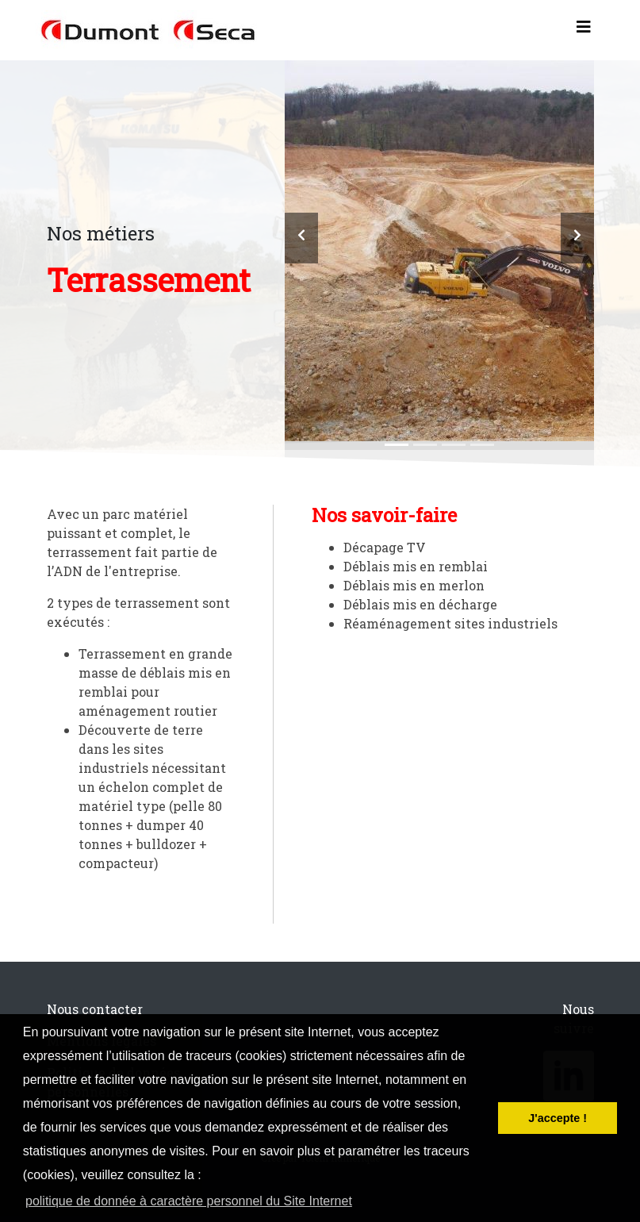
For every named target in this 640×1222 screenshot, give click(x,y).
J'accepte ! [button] (557, 1118)
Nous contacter (95, 1009)
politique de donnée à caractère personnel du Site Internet (188, 1201)
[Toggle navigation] (583, 30)
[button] (301, 238)
